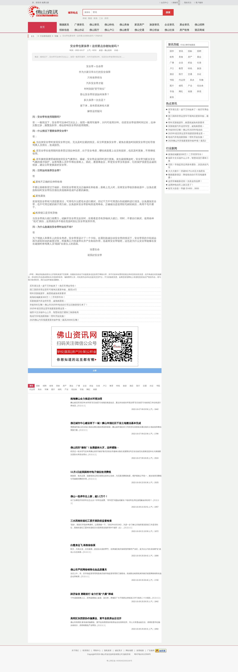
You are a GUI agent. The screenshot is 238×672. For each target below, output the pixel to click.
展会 (199, 57)
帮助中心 (97, 650)
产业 (190, 85)
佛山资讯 (94, 24)
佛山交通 (139, 30)
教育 (181, 68)
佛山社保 (169, 30)
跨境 (199, 91)
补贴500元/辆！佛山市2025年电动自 (185, 130)
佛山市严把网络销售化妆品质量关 (88, 569)
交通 (190, 74)
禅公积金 (154, 30)
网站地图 (129, 650)
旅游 (199, 68)
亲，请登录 (36, 3)
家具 (172, 97)
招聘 (199, 51)
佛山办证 (79, 30)
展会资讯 (184, 24)
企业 (181, 62)
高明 (106, 18)
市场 (172, 91)
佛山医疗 (94, 30)
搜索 (168, 12)
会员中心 (163, 3)
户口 (172, 68)
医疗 (181, 74)
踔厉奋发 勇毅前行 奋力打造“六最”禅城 (91, 594)
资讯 (181, 51)
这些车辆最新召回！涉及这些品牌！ (185, 181)
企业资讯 (169, 24)
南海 (95, 18)
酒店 (172, 74)
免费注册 (45, 3)
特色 (190, 68)
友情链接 (140, 650)
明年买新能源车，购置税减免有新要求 (186, 122)
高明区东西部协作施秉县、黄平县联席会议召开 (95, 618)
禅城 (85, 18)
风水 (192, 80)
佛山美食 (124, 24)
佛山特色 (109, 24)
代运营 (182, 80)
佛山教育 (124, 30)
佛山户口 (109, 30)
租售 (172, 57)
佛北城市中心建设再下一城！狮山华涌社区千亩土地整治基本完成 (105, 423)
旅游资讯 (154, 24)
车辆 (55, 36)
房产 (190, 57)
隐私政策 (107, 650)
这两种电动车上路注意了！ (181, 185)
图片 (172, 85)
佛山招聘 (199, 24)
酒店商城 (199, 30)
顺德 (90, 18)
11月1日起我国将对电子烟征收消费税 (90, 472)
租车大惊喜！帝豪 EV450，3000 (183, 188)
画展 (190, 91)
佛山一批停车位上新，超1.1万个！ (89, 496)
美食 (181, 57)
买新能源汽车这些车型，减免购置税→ (186, 126)
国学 (172, 51)
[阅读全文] (81, 406)
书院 (172, 80)
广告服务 (151, 650)
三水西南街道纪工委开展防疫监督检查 (91, 521)
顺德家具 (64, 24)
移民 (181, 85)
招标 (190, 51)
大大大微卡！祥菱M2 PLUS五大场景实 (186, 171)
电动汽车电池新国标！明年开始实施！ (186, 137)
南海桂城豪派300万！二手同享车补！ (186, 154)
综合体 (200, 85)
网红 (181, 91)
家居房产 (139, 24)
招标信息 (64, 30)
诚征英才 (118, 650)
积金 (190, 62)
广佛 (172, 62)
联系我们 (86, 650)
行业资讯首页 (44, 36)
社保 (199, 62)
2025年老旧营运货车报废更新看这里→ (186, 133)
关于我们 (75, 650)
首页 (42, 27)
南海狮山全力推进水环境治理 (86, 398)
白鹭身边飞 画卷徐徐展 (82, 545)
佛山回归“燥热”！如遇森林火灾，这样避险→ (94, 447)
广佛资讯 (79, 24)
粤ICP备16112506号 (142, 654)
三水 (101, 18)
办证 (199, 74)
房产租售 (184, 30)
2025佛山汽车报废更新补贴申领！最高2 (187, 140)
